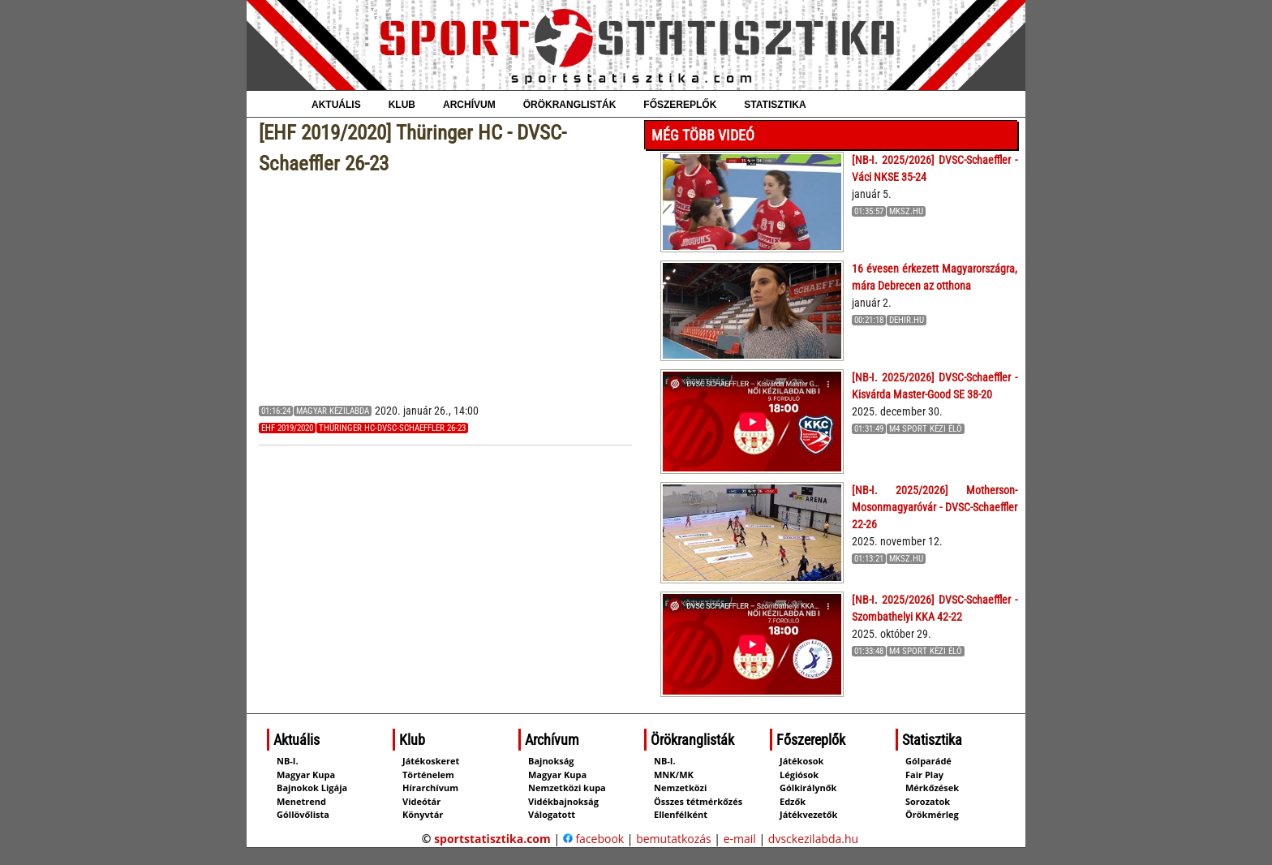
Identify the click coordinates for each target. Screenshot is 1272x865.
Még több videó (702, 135)
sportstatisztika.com (492, 838)
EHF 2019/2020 (287, 428)
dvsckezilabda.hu (813, 838)
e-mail (740, 838)
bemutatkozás (673, 838)
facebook (593, 838)
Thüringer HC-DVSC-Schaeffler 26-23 (392, 428)
